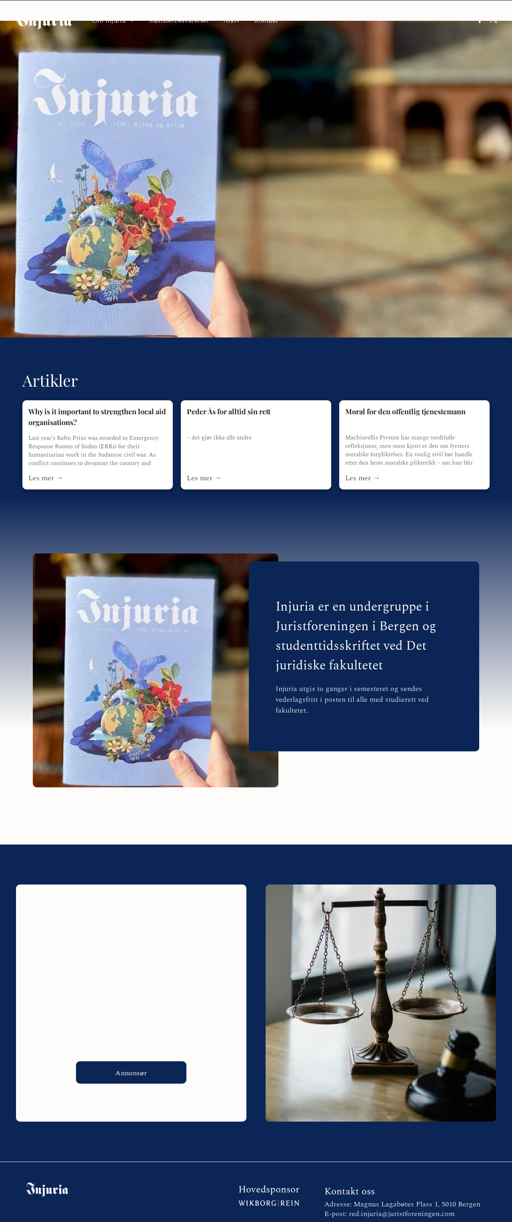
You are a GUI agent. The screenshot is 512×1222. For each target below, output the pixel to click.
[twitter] (490, 19)
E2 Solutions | (244, 1215)
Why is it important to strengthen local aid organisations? (97, 396)
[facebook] (471, 19)
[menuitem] (113, 18)
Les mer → (45, 457)
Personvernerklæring (282, 1215)
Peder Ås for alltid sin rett (228, 390)
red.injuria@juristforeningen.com (402, 1193)
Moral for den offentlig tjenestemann (405, 390)
